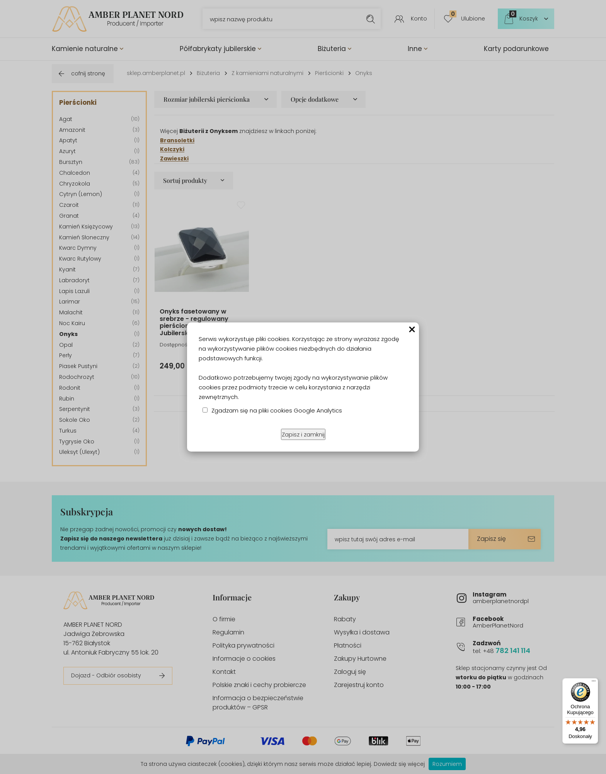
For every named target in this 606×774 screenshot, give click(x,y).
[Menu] (593, 682)
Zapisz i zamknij (303, 434)
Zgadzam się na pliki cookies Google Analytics (276, 410)
